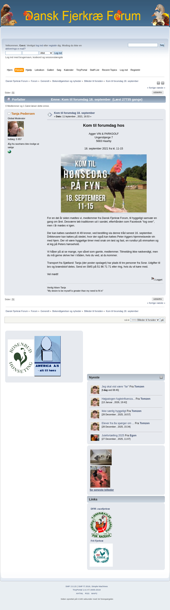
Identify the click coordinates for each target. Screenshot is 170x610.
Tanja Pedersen (23, 113)
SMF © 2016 (84, 586)
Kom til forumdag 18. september (74, 112)
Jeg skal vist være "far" (115, 386)
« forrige (151, 87)
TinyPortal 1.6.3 (80, 590)
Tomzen (139, 386)
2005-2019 (95, 590)
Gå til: (127, 320)
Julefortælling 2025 (113, 435)
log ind (39, 45)
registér (53, 45)
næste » (160, 87)
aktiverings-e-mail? (15, 48)
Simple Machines (100, 586)
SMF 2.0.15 (71, 586)
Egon (133, 435)
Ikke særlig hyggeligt (114, 411)
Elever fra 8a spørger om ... (118, 423)
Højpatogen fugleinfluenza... (118, 398)
